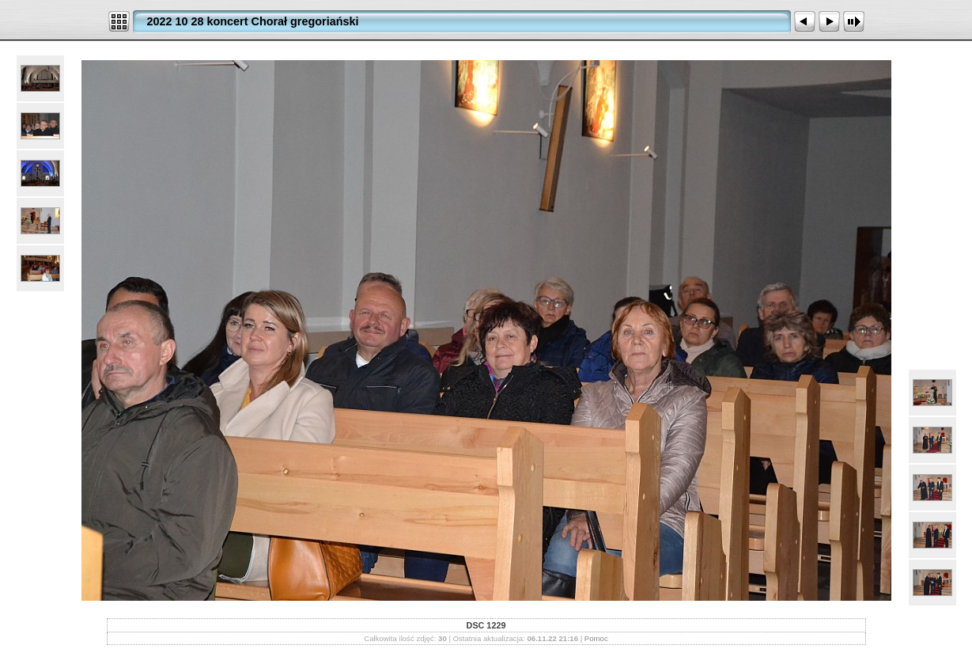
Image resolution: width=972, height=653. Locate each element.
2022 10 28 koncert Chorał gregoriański (253, 21)
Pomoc (596, 638)
